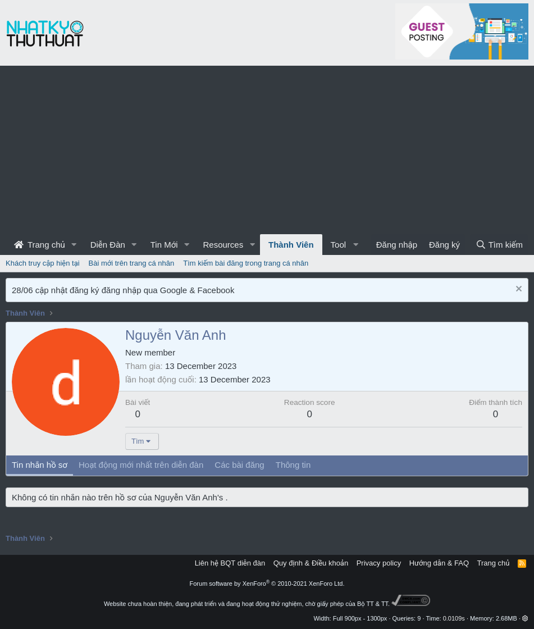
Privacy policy (379, 563)
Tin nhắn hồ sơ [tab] (39, 465)
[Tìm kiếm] (499, 244)
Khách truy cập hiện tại (43, 263)
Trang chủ (39, 244)
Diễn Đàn (107, 244)
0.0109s (454, 618)
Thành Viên (291, 244)
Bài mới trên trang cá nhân (132, 263)
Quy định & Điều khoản (310, 563)
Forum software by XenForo (267, 583)
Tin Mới (164, 244)
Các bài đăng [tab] (239, 465)
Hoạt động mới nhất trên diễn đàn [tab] (141, 465)
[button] (74, 244)
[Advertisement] (267, 150)
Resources (223, 244)
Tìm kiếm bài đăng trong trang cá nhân (245, 263)
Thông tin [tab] (293, 465)
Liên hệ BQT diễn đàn (230, 563)
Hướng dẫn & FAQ (439, 563)
